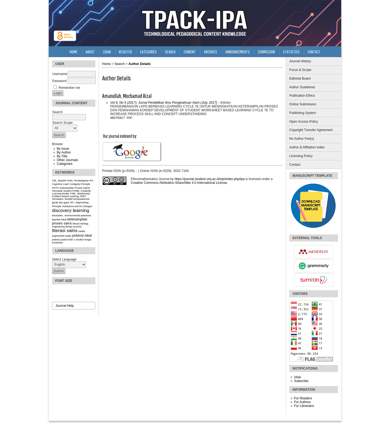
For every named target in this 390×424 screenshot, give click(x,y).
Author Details (139, 64)
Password (59, 81)
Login (107, 51)
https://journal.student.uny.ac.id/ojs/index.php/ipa (209, 179)
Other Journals (67, 160)
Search (170, 51)
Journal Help (65, 306)
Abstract (117, 117)
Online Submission (302, 104)
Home (73, 51)
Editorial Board (300, 78)
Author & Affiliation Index (307, 147)
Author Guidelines (302, 87)
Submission (266, 51)
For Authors (302, 402)
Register (125, 51)
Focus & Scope (300, 70)
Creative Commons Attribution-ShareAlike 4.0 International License (179, 183)
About (90, 51)
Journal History (300, 61)
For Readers (303, 398)
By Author (64, 152)
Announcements (237, 51)
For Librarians (304, 406)
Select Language (64, 259)
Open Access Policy (303, 121)
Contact (294, 165)
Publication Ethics (302, 95)
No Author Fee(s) (301, 139)
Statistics (291, 51)
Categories (64, 164)
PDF (129, 117)
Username (59, 74)
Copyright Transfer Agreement (311, 130)
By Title (62, 156)
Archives (210, 51)
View (297, 377)
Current (190, 51)
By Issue (63, 149)
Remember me (69, 88)
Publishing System (302, 113)
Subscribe (301, 381)
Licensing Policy (301, 156)
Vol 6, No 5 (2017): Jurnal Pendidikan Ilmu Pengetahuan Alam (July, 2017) (163, 103)
